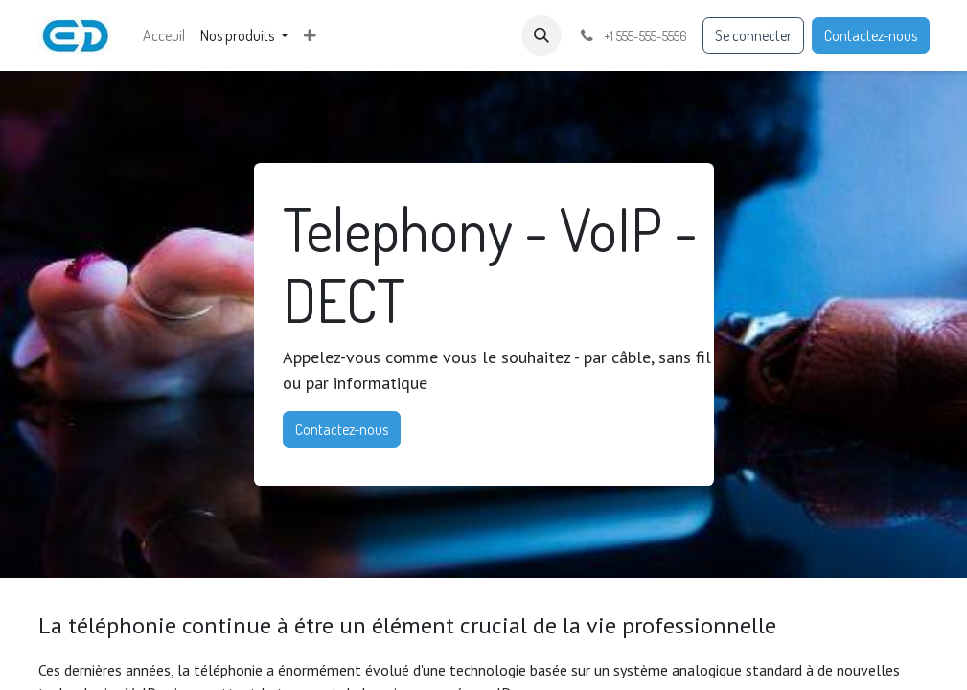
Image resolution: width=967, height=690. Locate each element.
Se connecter (753, 35)
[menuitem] (164, 35)
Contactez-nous (870, 35)
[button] (541, 35)
